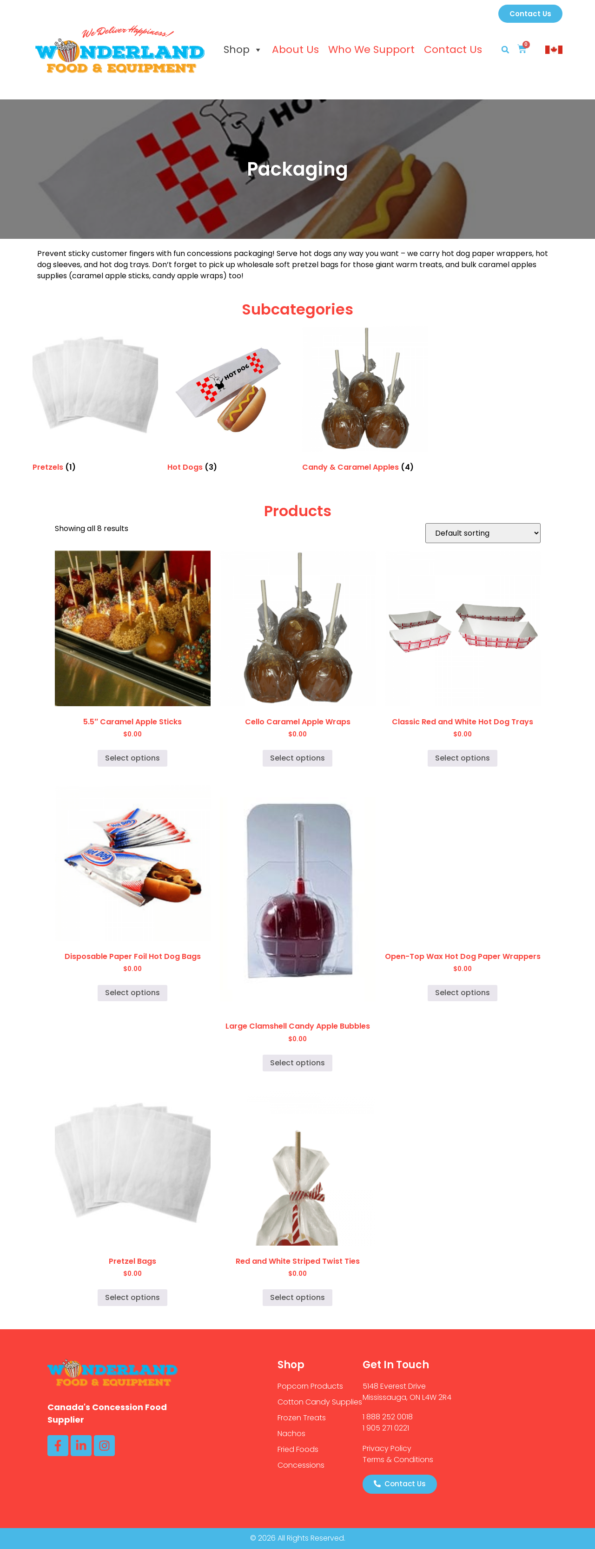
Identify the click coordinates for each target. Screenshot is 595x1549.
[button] (505, 50)
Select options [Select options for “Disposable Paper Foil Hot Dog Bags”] (132, 992)
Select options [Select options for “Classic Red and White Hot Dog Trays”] (462, 758)
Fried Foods (298, 1449)
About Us (295, 49)
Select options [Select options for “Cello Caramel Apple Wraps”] (297, 758)
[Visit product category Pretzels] (95, 400)
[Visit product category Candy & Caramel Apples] (365, 400)
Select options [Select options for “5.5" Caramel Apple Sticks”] (132, 758)
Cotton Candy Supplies (320, 1402)
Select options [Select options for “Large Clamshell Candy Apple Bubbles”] (297, 1062)
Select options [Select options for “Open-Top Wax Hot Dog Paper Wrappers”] (462, 992)
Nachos (291, 1433)
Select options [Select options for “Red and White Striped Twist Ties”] (297, 1297)
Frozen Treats (302, 1417)
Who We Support (371, 49)
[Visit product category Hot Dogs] (230, 400)
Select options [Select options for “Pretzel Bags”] (132, 1297)
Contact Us (453, 49)
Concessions (301, 1465)
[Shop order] (483, 533)
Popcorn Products (310, 1386)
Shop (243, 49)
